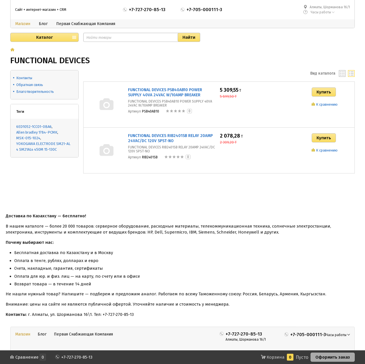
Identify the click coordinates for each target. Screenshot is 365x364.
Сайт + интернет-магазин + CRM (40, 10)
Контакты (24, 78)
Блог (43, 23)
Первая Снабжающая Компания (85, 23)
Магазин (22, 23)
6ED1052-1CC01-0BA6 (34, 126)
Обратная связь (29, 85)
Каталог (44, 37)
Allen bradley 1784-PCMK (36, 132)
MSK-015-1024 (28, 138)
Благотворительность (35, 91)
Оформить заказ (332, 357)
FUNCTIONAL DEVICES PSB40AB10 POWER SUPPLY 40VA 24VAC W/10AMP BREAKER (165, 92)
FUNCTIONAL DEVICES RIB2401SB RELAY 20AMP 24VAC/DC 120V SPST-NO (170, 138)
